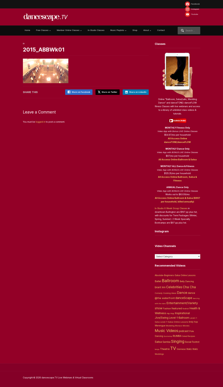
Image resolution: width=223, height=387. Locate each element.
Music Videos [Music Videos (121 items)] (166, 330)
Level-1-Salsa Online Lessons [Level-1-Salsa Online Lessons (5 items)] (174, 322)
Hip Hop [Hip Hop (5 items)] (170, 313)
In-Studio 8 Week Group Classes (171, 208)
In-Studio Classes (96, 30)
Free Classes (42, 30)
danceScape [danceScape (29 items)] (183, 298)
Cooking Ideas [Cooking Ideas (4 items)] (169, 293)
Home (27, 30)
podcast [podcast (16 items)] (184, 331)
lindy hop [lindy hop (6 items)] (193, 322)
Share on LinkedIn (137, 92)
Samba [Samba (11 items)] (166, 341)
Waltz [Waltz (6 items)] (195, 349)
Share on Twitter (107, 92)
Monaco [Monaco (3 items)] (178, 326)
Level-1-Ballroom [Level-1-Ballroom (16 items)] (179, 317)
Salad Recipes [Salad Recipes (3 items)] (188, 336)
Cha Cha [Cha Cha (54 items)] (189, 287)
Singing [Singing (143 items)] (177, 341)
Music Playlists (117, 30)
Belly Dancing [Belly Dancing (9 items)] (187, 281)
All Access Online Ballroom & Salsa (177, 159)
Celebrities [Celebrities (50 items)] (174, 287)
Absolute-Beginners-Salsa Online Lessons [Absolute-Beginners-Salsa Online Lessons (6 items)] (175, 275)
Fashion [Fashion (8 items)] (167, 308)
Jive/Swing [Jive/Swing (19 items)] (161, 317)
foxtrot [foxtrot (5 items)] (186, 308)
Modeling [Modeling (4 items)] (170, 326)
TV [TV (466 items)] (173, 348)
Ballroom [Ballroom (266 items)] (170, 280)
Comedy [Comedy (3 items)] (159, 293)
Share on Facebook (81, 92)
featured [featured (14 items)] (177, 308)
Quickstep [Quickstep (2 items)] (168, 336)
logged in (40, 121)
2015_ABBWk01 (44, 49)
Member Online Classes (68, 30)
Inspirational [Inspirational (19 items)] (182, 313)
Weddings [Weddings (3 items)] (159, 354)
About (146, 30)
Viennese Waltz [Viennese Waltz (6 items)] (184, 349)
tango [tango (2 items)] (157, 349)
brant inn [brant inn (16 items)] (160, 287)
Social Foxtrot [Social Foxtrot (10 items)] (192, 341)
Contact (161, 30)
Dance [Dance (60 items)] (182, 293)
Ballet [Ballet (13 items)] (158, 281)
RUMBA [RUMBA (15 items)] (177, 335)
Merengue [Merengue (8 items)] (160, 325)
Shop (134, 30)
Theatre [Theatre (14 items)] (165, 348)
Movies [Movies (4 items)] (186, 326)
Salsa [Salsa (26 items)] (158, 342)
